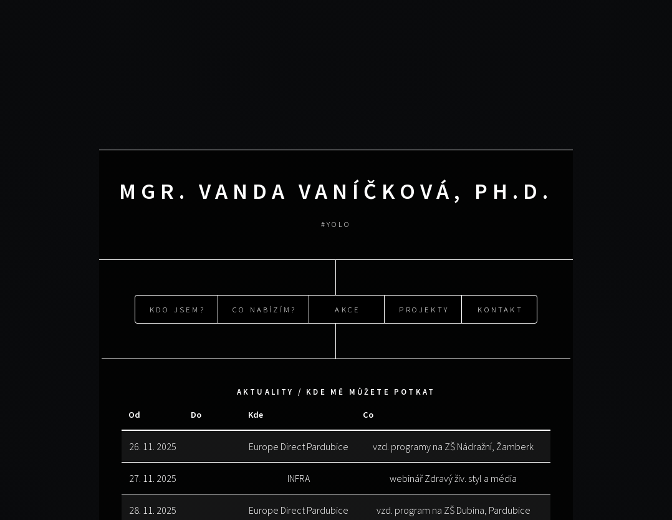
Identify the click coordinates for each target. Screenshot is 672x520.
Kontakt (500, 307)
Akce (347, 307)
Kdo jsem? (177, 307)
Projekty (424, 307)
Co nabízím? (264, 307)
